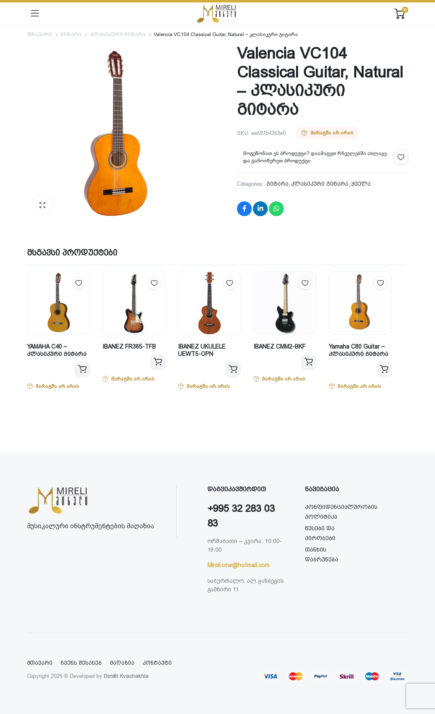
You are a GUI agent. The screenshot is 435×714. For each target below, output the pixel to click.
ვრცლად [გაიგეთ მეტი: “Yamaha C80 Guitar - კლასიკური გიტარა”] (384, 369)
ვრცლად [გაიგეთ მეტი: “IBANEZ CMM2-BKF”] (308, 362)
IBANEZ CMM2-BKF (279, 346)
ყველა (361, 184)
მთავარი (39, 34)
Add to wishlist (401, 157)
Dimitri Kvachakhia (126, 676)
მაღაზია (122, 663)
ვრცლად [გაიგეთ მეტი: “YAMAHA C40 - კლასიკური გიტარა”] (82, 369)
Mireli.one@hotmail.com (238, 565)
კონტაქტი (157, 663)
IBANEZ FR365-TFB (129, 346)
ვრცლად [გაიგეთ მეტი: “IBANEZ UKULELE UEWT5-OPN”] (233, 369)
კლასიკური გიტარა (118, 34)
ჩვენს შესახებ (81, 663)
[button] (42, 205)
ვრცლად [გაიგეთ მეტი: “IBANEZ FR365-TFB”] (157, 362)
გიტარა (71, 34)
